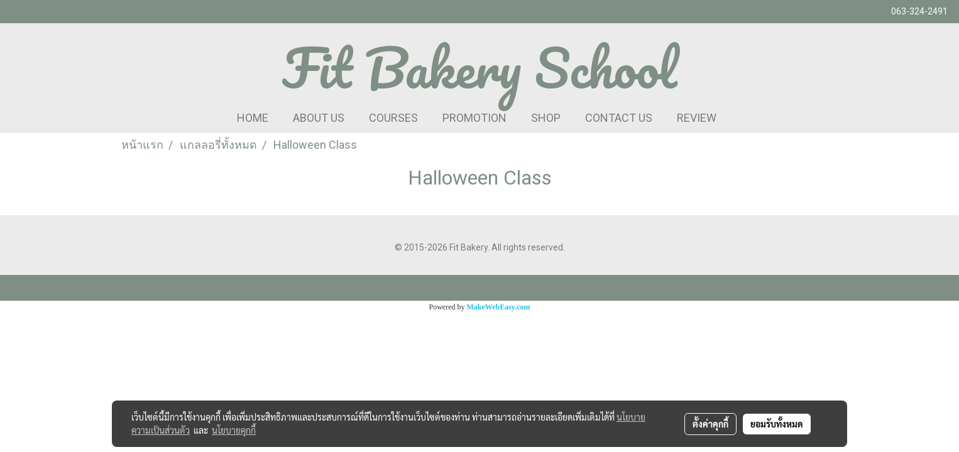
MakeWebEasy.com (498, 307)
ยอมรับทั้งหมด (776, 423)
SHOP (546, 117)
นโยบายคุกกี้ (234, 430)
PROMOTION (474, 117)
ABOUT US (318, 117)
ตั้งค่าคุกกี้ (710, 423)
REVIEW (696, 117)
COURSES (393, 117)
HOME (252, 117)
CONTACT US (618, 117)
